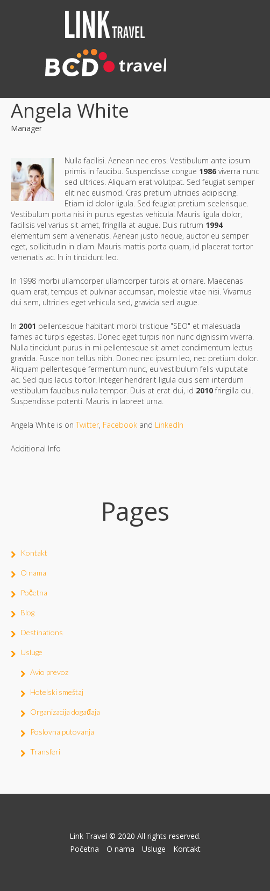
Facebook (120, 425)
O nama (33, 572)
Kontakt (33, 552)
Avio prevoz (49, 672)
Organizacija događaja (65, 711)
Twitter (87, 425)
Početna (33, 592)
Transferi (45, 751)
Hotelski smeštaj (56, 691)
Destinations (41, 632)
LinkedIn (169, 425)
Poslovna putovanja (62, 731)
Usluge (31, 652)
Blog (27, 612)
